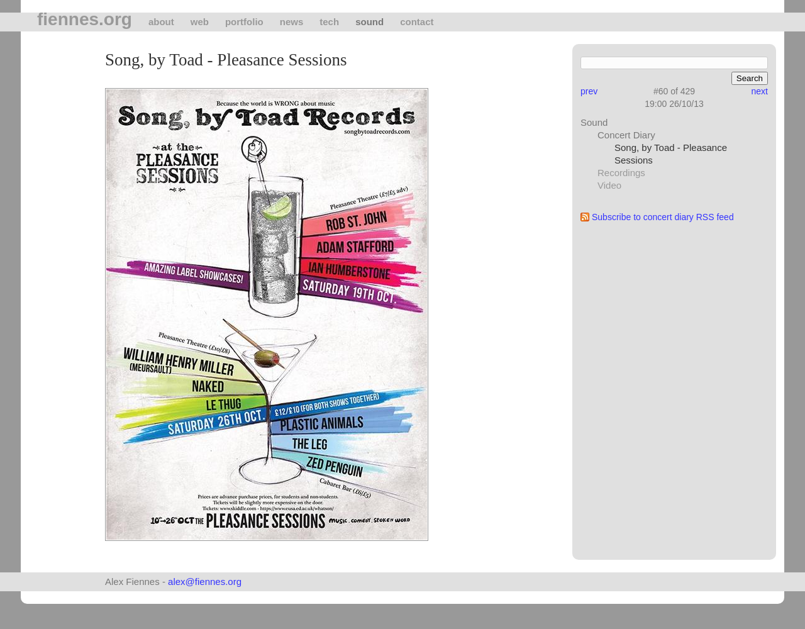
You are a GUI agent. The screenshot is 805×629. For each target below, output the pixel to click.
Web (200, 21)
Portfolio (244, 21)
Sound (369, 21)
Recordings (621, 172)
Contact (416, 21)
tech (329, 21)
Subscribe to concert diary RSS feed (663, 217)
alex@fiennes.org (205, 581)
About (161, 21)
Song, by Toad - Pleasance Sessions (670, 153)
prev (588, 91)
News (292, 21)
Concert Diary (626, 135)
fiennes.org (84, 19)
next (760, 91)
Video (609, 185)
